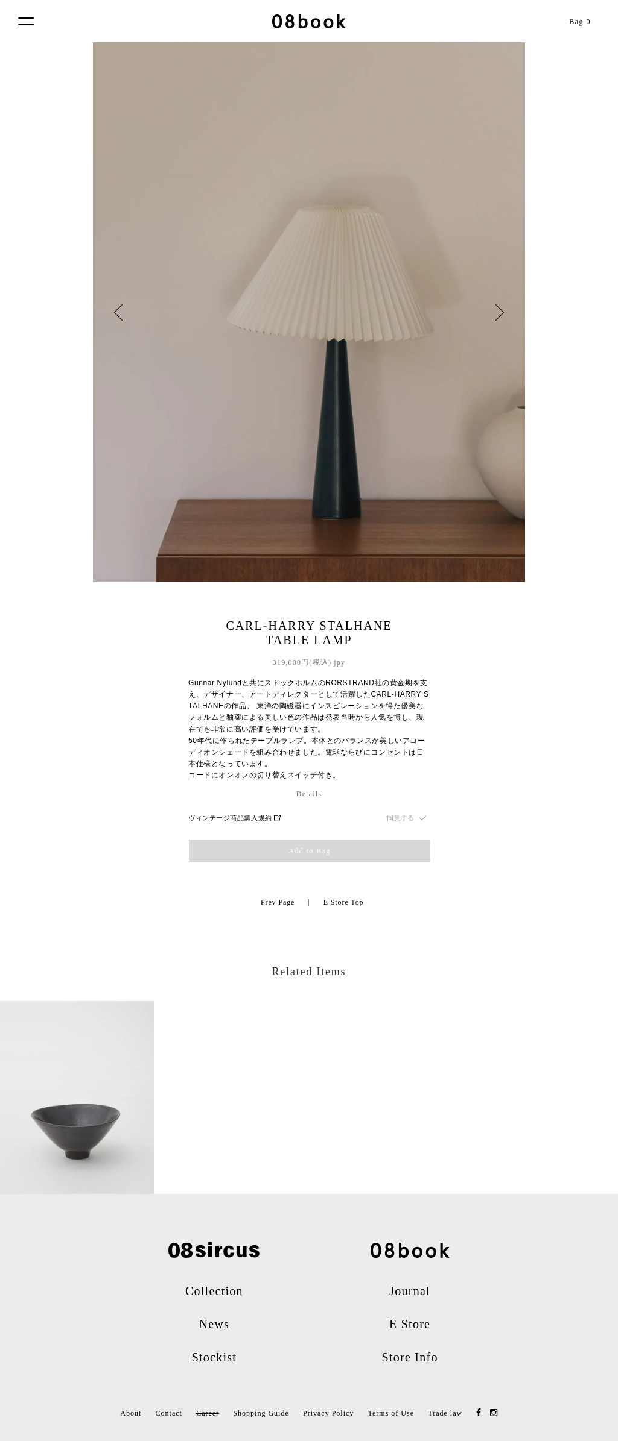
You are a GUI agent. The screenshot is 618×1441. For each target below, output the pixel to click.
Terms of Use (391, 1413)
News (214, 1324)
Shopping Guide (260, 1413)
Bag (580, 21)
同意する (401, 817)
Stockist (214, 1357)
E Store (409, 1324)
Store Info (410, 1357)
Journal (409, 1291)
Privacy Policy (328, 1413)
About (130, 1413)
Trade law (445, 1413)
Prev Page (278, 902)
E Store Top (343, 902)
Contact (169, 1413)
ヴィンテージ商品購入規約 (234, 817)
